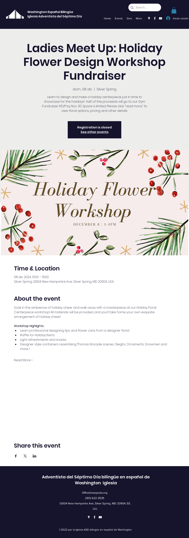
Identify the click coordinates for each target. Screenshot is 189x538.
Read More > (23, 360)
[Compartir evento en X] (25, 456)
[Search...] (144, 7)
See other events (94, 132)
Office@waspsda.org (95, 492)
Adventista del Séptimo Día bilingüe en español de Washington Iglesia (96, 480)
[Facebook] (155, 18)
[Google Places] (149, 18)
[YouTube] (160, 18)
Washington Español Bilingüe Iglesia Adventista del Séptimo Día (54, 14)
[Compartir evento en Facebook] (16, 456)
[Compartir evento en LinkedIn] (34, 456)
